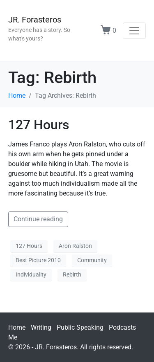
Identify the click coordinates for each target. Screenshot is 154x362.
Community (92, 260)
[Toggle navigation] (134, 30)
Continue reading (38, 219)
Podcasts (122, 327)
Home (16, 327)
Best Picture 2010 (38, 260)
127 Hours (38, 125)
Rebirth (72, 274)
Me (12, 337)
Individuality (31, 274)
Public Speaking (80, 327)
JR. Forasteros (34, 20)
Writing (41, 327)
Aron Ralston (75, 246)
